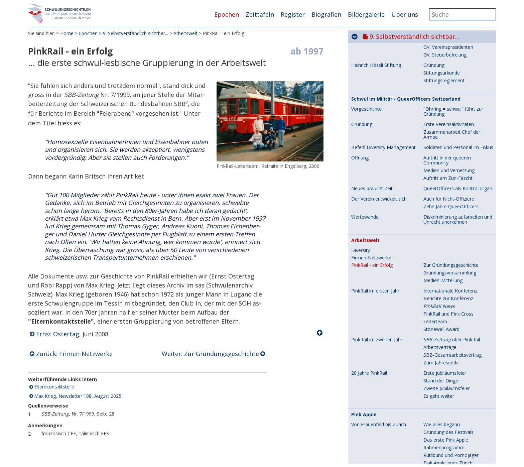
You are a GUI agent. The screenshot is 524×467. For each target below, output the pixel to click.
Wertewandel (365, 72)
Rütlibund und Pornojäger (451, 310)
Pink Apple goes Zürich (448, 318)
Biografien (326, 14)
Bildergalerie (366, 14)
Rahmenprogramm (444, 302)
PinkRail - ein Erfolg (372, 120)
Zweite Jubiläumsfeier (446, 243)
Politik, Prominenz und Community (375, 428)
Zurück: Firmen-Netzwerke (74, 354)
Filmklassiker (437, 384)
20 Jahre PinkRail (369, 228)
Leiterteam (435, 176)
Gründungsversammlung (449, 127)
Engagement (437, 336)
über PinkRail (451, 194)
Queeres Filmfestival (445, 433)
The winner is (437, 407)
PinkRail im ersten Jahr (375, 145)
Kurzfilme (433, 400)
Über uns (404, 14)
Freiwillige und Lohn (444, 359)
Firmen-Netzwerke (371, 112)
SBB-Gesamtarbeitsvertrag (452, 210)
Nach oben (320, 333)
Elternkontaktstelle (54, 387)
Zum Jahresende (441, 217)
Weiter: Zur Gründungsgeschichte (210, 354)
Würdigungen (437, 426)
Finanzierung (437, 366)
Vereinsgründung (441, 328)
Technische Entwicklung (449, 351)
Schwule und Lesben (445, 343)
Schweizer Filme (440, 392)
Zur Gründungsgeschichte (451, 120)
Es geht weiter (438, 251)
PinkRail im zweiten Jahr (376, 194)
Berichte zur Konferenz (448, 153)
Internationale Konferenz (450, 145)
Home (67, 33)
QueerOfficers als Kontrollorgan (457, 43)
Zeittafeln (260, 14)
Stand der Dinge (440, 235)
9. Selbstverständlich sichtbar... (135, 33)
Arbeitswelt (185, 33)
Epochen (226, 14)
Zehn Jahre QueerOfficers (451, 61)
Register (293, 14)
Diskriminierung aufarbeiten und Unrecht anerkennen (457, 74)
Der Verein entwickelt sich (379, 53)
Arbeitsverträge (439, 202)
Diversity (360, 105)
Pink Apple (364, 269)
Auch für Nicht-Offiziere (448, 53)
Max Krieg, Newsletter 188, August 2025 (77, 396)
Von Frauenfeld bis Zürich (378, 279)
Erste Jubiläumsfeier (444, 228)
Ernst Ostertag (57, 334)
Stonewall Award (441, 184)
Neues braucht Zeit (372, 43)
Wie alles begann (441, 279)
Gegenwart (435, 441)
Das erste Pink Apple (445, 294)
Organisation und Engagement (384, 328)
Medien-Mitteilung (443, 135)
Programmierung (441, 377)
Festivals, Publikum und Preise (383, 377)
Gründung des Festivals (448, 287)
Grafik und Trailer (442, 415)
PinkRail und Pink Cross (448, 168)
